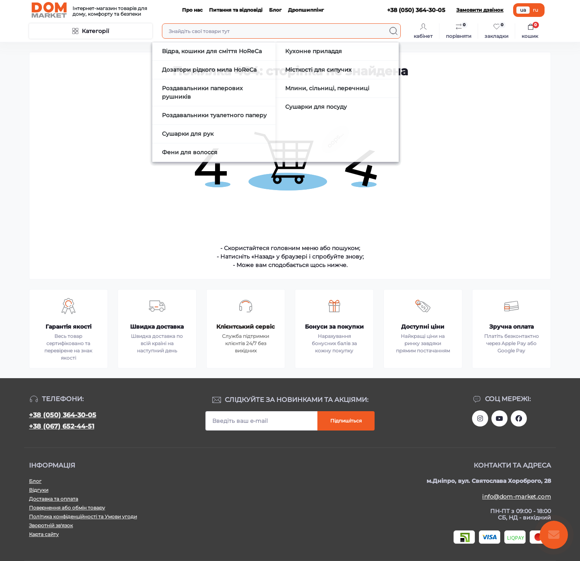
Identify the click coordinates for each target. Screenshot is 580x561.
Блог (275, 10)
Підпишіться (346, 421)
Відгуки (38, 490)
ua (523, 10)
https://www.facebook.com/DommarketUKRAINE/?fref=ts (519, 418)
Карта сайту (44, 534)
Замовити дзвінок (479, 10)
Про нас (192, 10)
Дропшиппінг (306, 10)
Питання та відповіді (236, 10)
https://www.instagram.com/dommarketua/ (480, 418)
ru (535, 10)
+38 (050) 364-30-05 (62, 415)
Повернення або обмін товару (67, 508)
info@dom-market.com (516, 496)
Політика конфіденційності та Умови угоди (83, 516)
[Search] (393, 31)
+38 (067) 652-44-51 (61, 426)
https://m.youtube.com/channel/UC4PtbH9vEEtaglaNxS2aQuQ (499, 418)
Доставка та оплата (53, 499)
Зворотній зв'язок (51, 525)
